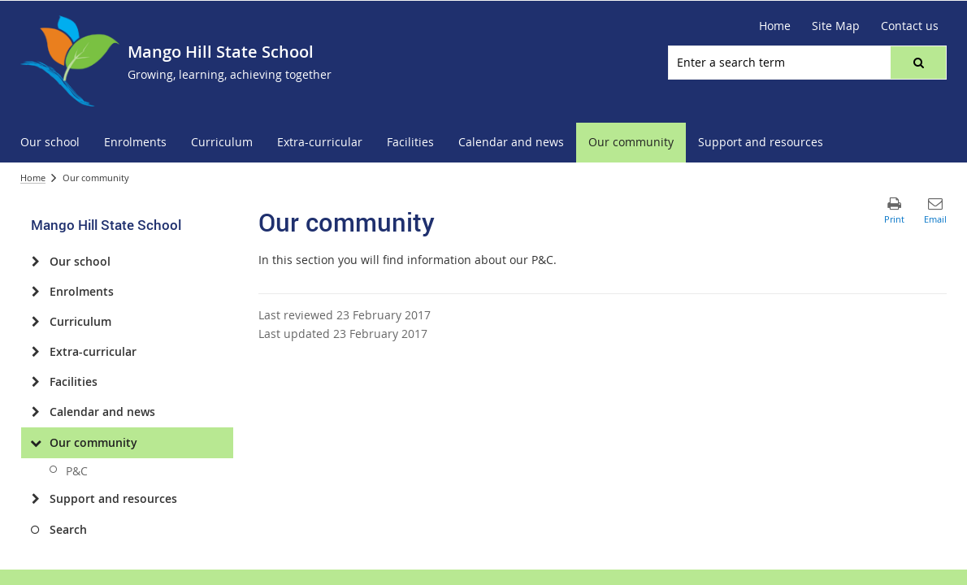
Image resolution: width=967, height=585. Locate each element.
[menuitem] (50, 142)
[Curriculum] (35, 321)
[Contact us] (910, 26)
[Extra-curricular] (35, 351)
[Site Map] (836, 26)
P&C (77, 471)
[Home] (775, 26)
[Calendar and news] (35, 412)
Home (33, 177)
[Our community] (35, 442)
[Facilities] (35, 381)
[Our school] (35, 261)
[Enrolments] (35, 291)
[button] (918, 62)
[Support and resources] (35, 499)
